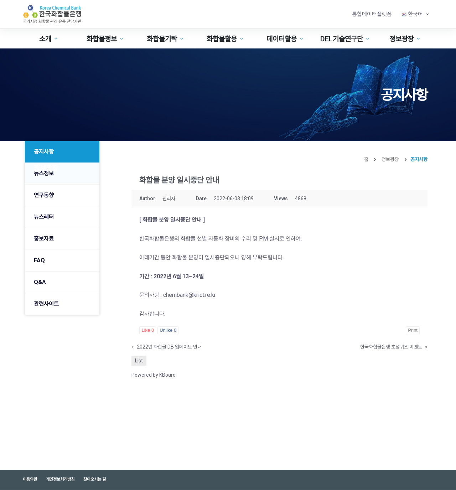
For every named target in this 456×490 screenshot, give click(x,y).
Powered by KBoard (153, 375)
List (139, 360)
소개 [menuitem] (49, 39)
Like (147, 330)
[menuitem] (414, 14)
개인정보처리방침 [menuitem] (60, 479)
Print (413, 330)
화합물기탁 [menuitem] (166, 39)
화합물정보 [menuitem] (106, 39)
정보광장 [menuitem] (405, 39)
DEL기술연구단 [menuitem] (345, 39)
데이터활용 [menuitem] (285, 39)
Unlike (168, 330)
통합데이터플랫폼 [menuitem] (372, 14)
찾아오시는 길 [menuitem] (94, 479)
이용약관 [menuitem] (30, 479)
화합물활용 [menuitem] (226, 39)
